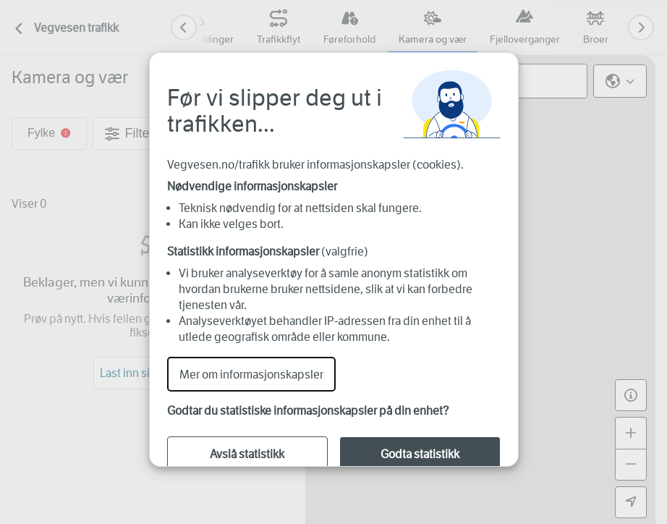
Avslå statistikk (247, 454)
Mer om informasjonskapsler (251, 374)
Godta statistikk (420, 454)
